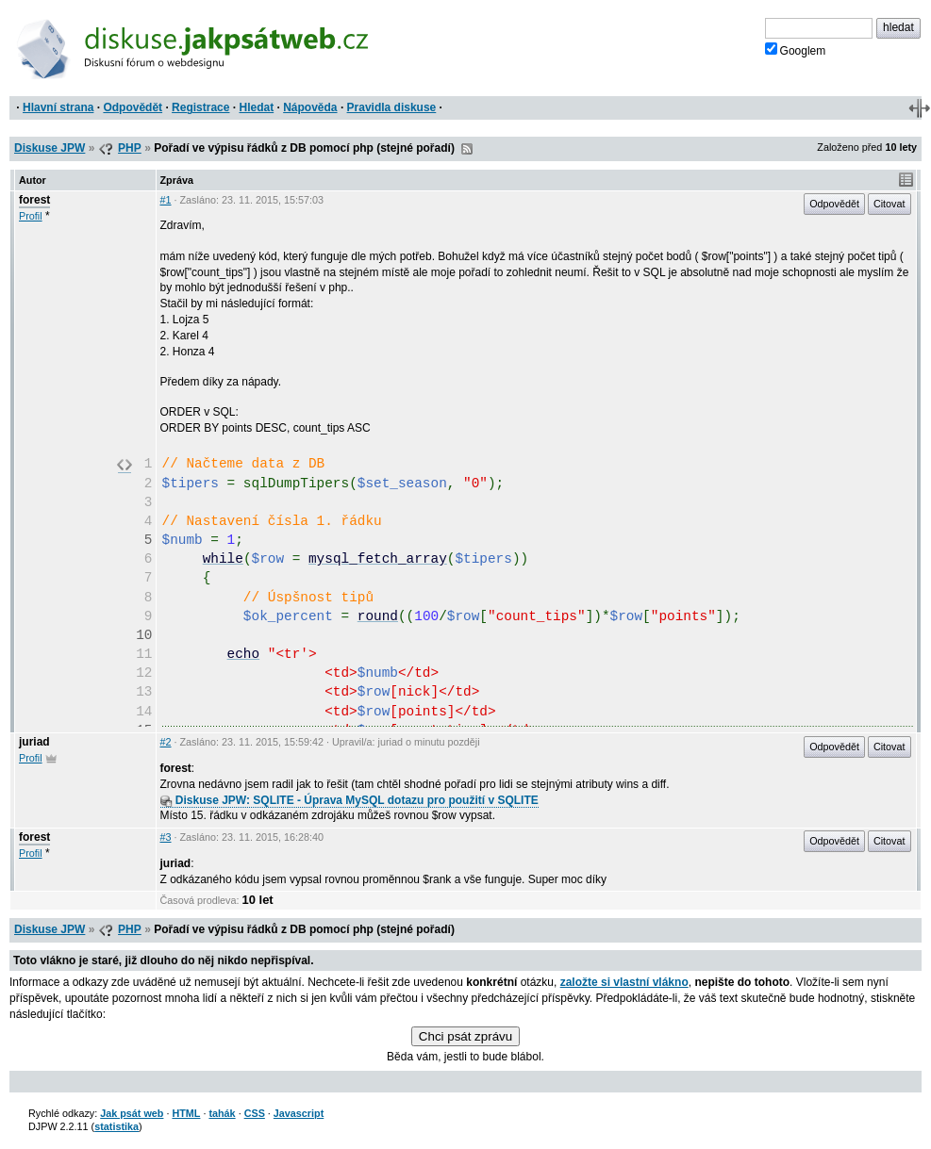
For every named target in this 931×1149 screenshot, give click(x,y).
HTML (186, 1113)
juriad (34, 741)
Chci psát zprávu (465, 1036)
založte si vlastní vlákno (624, 982)
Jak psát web (131, 1113)
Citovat (889, 203)
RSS (467, 149)
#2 (166, 741)
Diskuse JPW (49, 148)
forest (34, 199)
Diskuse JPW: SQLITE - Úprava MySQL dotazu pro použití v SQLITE (349, 800)
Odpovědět (132, 107)
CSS (254, 1113)
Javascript (299, 1113)
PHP (129, 148)
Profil (30, 216)
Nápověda (310, 107)
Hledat (256, 107)
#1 (166, 199)
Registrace (200, 107)
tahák (221, 1113)
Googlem (795, 49)
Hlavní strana (58, 107)
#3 (166, 837)
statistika (116, 1126)
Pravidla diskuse (392, 107)
